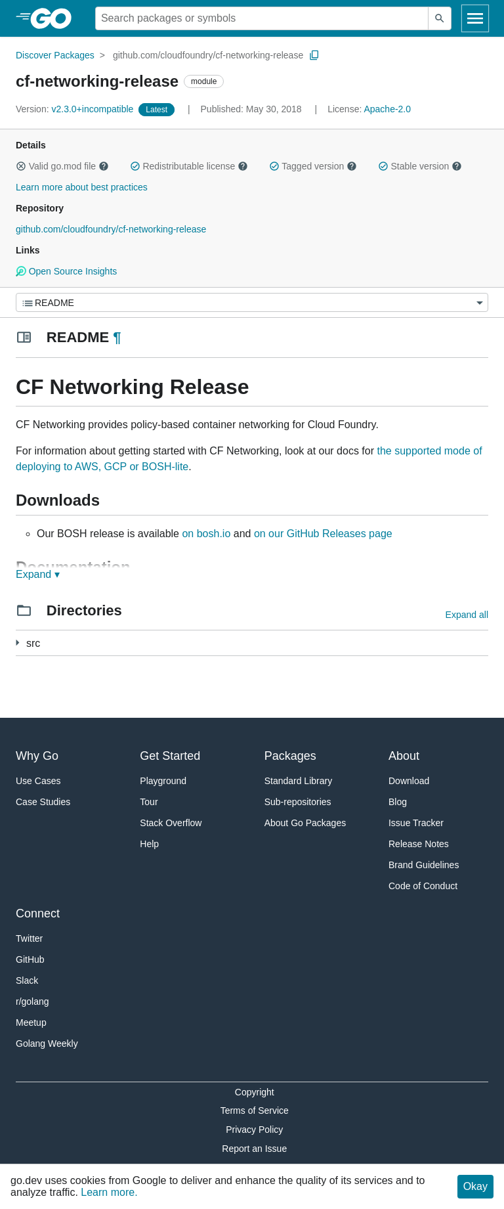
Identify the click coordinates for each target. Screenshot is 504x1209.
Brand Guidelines (423, 865)
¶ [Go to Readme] (117, 337)
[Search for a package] (262, 18)
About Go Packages (305, 823)
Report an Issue (254, 1148)
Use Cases (38, 781)
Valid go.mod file (62, 166)
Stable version (420, 166)
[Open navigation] (475, 18)
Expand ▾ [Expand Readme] (38, 574)
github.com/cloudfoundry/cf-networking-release (208, 55)
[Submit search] (440, 18)
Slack (27, 980)
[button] (21, 166)
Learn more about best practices (82, 187)
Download (408, 781)
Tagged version (313, 166)
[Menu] (252, 302)
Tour (149, 802)
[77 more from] (17, 642)
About (403, 755)
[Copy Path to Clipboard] (314, 55)
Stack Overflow (170, 823)
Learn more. (109, 1192)
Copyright (254, 1092)
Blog (397, 802)
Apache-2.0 (387, 109)
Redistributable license (189, 166)
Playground (163, 781)
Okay (475, 1186)
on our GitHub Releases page (323, 533)
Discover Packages (55, 55)
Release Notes (418, 844)
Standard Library (298, 781)
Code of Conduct (422, 886)
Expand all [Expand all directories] (467, 614)
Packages (290, 755)
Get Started (170, 755)
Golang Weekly (47, 1043)
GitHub (30, 959)
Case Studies (43, 802)
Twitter (29, 938)
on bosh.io (206, 533)
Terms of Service (254, 1110)
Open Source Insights (66, 271)
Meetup (31, 1022)
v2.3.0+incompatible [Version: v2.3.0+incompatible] (76, 109)
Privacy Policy (254, 1129)
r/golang (32, 1001)
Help (149, 844)
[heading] (55, 18)
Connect (38, 913)
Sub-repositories (297, 802)
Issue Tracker (416, 823)
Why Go (37, 755)
